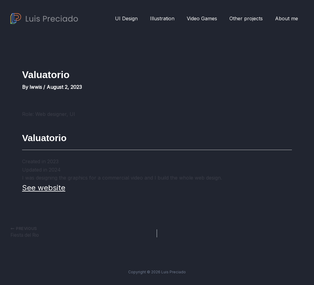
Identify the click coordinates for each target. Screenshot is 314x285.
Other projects (249, 18)
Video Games (208, 18)
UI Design (137, 18)
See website (43, 187)
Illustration (171, 18)
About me (287, 18)
